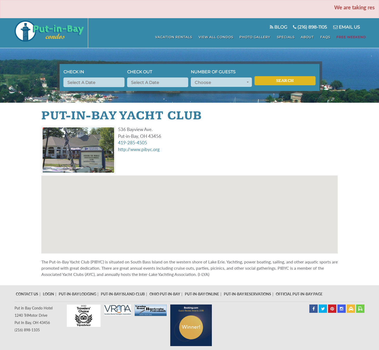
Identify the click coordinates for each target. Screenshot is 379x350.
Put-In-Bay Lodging (77, 294)
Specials (290, 36)
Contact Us (27, 294)
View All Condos (222, 36)
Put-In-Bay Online (202, 294)
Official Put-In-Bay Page (299, 294)
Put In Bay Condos (52, 33)
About (310, 36)
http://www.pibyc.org (139, 149)
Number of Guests (213, 71)
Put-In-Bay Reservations (247, 294)
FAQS (327, 36)
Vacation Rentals (181, 36)
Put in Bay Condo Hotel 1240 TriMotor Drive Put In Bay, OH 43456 (34, 315)
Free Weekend (352, 36)
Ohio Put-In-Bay (164, 294)
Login (48, 294)
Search (285, 80)
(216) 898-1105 (309, 27)
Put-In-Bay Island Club (123, 294)
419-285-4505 (132, 142)
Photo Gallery (260, 36)
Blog (277, 27)
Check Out (139, 71)
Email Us (346, 27)
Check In (73, 71)
